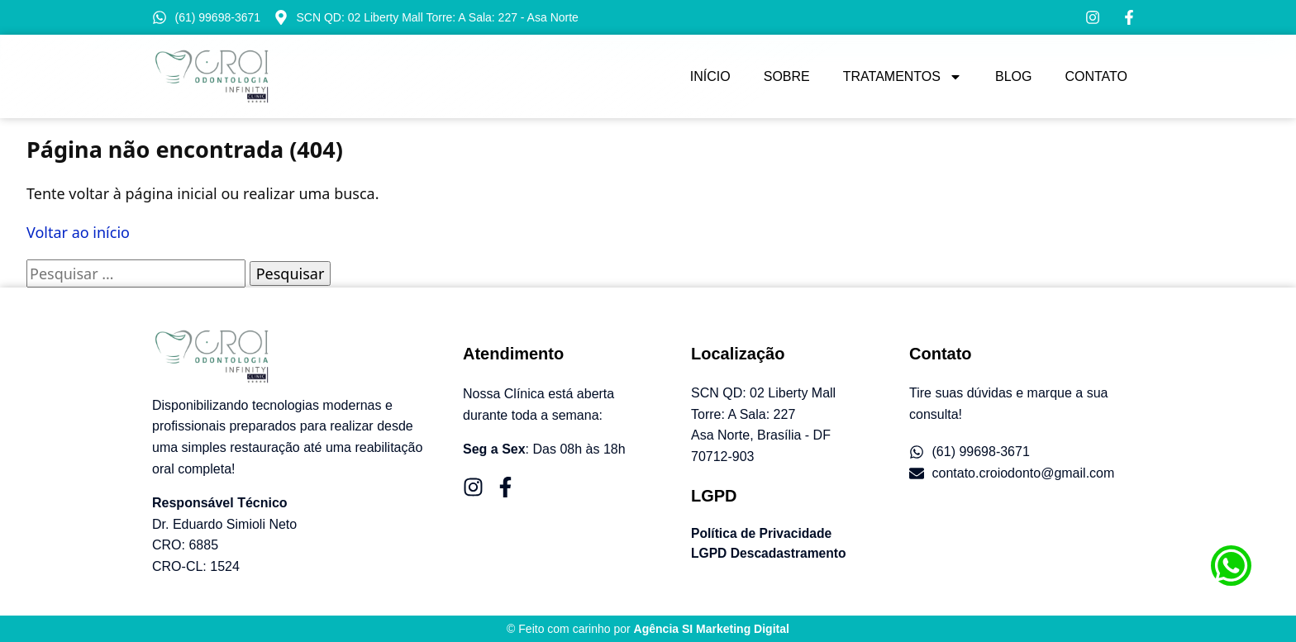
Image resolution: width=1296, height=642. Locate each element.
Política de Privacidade (763, 533)
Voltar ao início (78, 232)
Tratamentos (902, 77)
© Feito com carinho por (648, 628)
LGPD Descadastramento (770, 553)
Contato (1096, 76)
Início (710, 76)
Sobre (787, 76)
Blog (1013, 76)
